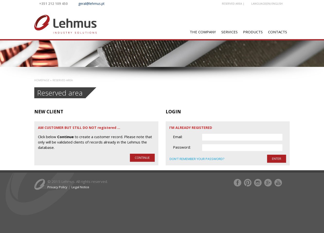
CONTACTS (277, 31)
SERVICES (229, 31)
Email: (177, 136)
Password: (182, 147)
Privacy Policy (57, 187)
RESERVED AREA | (233, 3)
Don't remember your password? (197, 159)
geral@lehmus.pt (91, 3)
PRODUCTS (253, 31)
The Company (203, 31)
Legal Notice (80, 187)
